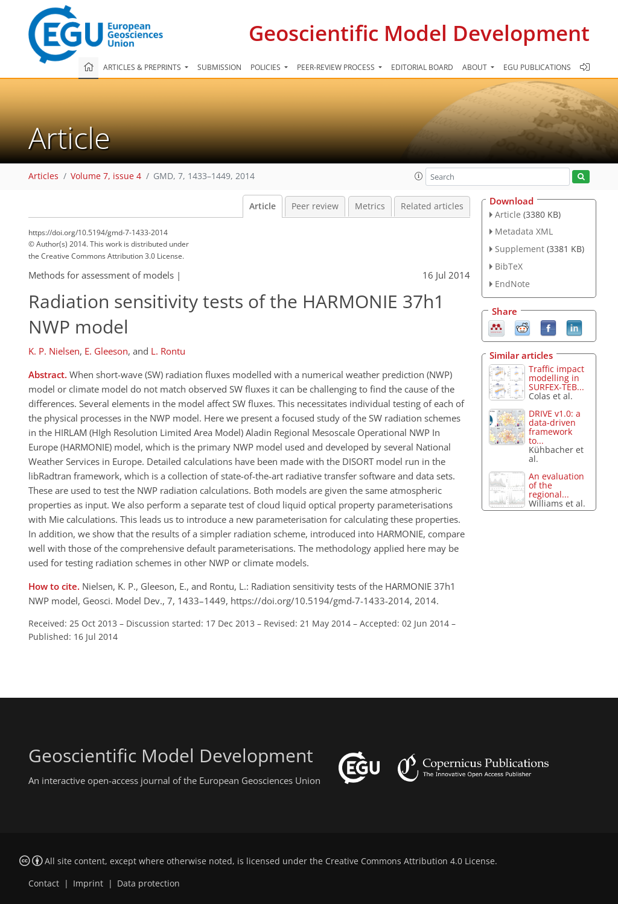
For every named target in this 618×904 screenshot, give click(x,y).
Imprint (88, 883)
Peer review (315, 206)
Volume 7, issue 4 (106, 176)
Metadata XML (524, 231)
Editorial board (422, 67)
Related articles (432, 206)
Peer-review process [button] (337, 67)
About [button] (475, 67)
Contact (43, 883)
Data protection (148, 883)
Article (262, 206)
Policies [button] (266, 67)
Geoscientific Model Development (419, 33)
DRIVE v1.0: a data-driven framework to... (555, 427)
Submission (219, 67)
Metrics (370, 206)
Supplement (519, 248)
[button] (419, 176)
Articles (43, 176)
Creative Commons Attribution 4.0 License (410, 861)
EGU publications (537, 67)
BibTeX (509, 266)
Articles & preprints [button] (143, 67)
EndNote (512, 283)
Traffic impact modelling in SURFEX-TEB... (556, 378)
